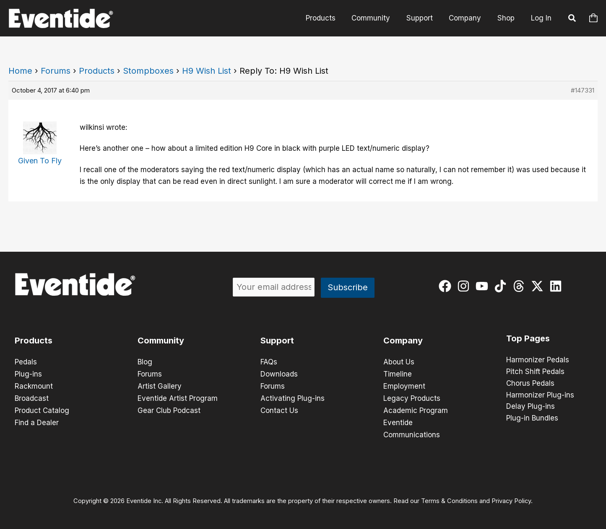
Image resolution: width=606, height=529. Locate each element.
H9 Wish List (206, 71)
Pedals (26, 362)
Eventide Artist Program (178, 397)
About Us (398, 362)
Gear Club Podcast (169, 409)
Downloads (279, 373)
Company (468, 18)
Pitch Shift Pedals (535, 372)
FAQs (268, 362)
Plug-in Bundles (532, 419)
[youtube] (484, 286)
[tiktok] (502, 286)
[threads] (520, 286)
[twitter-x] (539, 286)
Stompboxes (148, 71)
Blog (145, 362)
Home (20, 71)
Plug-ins (28, 373)
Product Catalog (42, 409)
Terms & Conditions (449, 498)
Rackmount (34, 385)
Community (377, 18)
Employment (404, 385)
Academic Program (415, 409)
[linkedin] (557, 286)
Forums (55, 71)
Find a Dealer (37, 420)
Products (329, 18)
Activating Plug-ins (292, 397)
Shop (506, 18)
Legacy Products (411, 397)
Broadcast (32, 397)
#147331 (582, 90)
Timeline (397, 373)
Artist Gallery (160, 385)
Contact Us (279, 409)
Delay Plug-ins (530, 407)
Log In (541, 18)
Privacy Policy (511, 498)
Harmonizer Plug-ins (540, 395)
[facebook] (447, 286)
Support (424, 18)
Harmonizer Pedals (537, 360)
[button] (572, 19)
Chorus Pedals (530, 383)
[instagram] (465, 286)
